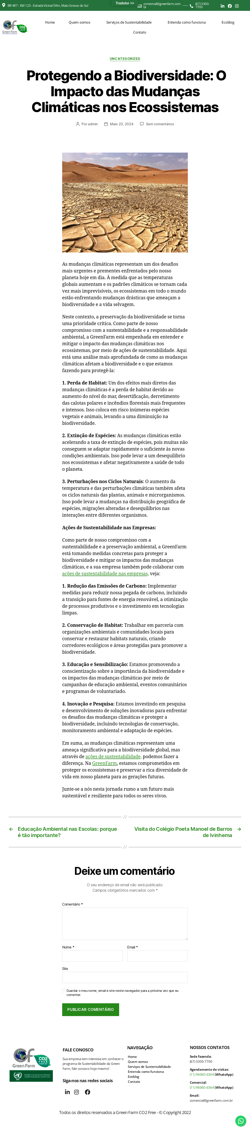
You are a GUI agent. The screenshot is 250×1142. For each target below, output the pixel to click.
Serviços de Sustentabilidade (129, 22)
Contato (139, 32)
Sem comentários (160, 124)
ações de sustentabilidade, (114, 757)
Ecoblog (228, 22)
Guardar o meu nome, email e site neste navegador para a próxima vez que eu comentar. (123, 993)
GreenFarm (104, 763)
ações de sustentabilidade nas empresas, (105, 574)
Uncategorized (125, 59)
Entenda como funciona (187, 22)
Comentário (72, 904)
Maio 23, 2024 (121, 124)
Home (50, 22)
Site (65, 968)
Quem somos (79, 22)
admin (93, 124)
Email (132, 947)
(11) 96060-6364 (202, 1074)
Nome (68, 947)
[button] (80, 22)
